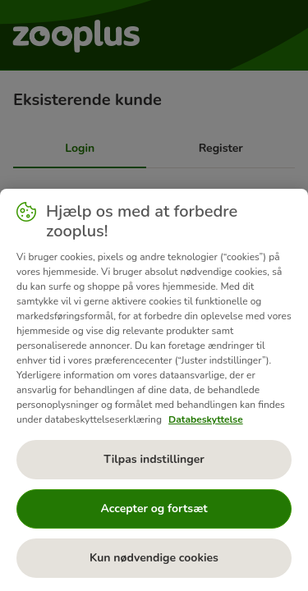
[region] (154, 390)
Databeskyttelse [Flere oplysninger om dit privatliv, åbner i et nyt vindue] (205, 419)
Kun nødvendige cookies (154, 558)
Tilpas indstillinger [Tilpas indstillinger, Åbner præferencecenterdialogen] (153, 459)
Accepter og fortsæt (153, 508)
